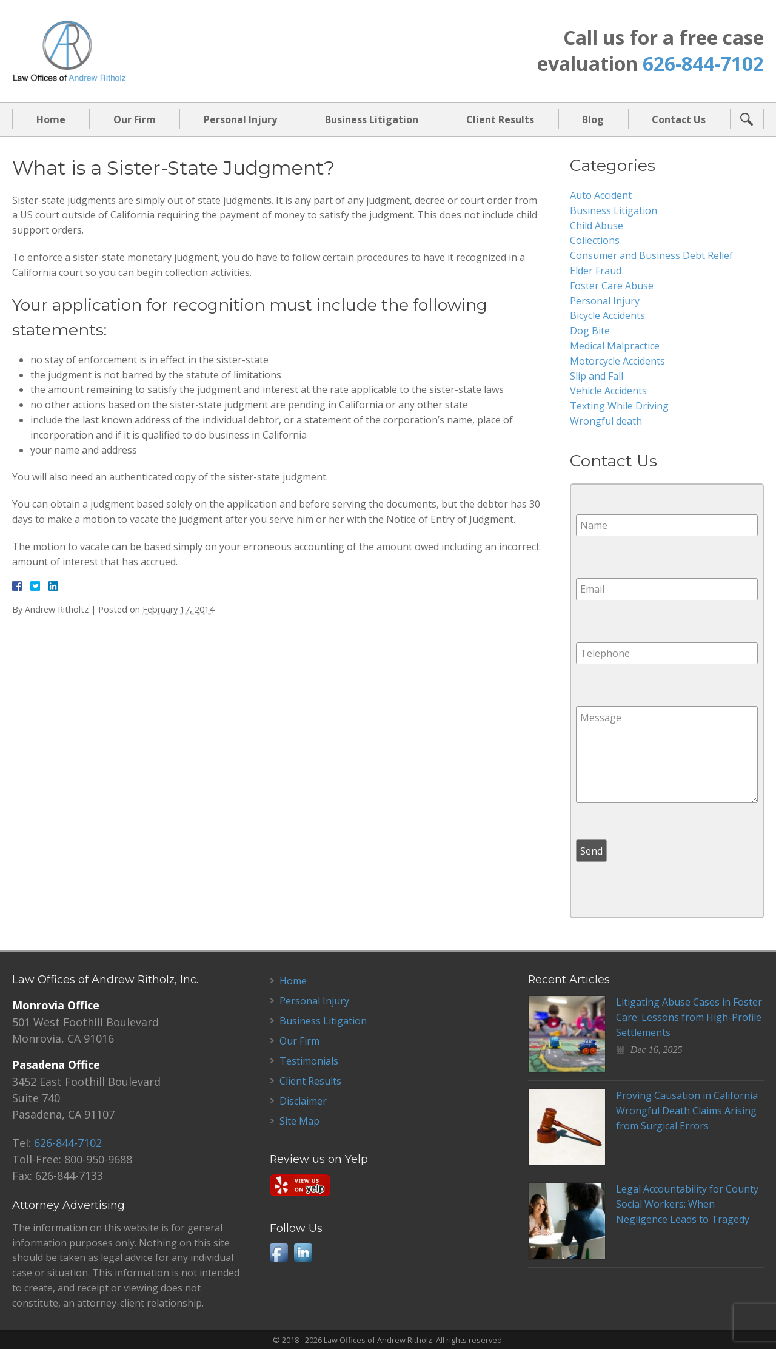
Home (50, 119)
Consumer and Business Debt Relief (651, 255)
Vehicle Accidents (608, 390)
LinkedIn (303, 1252)
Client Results (500, 119)
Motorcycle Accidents (617, 361)
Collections (595, 240)
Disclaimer (303, 1101)
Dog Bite (590, 330)
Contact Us (679, 119)
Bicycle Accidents (607, 315)
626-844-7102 (703, 63)
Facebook (279, 1252)
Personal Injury (240, 119)
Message (667, 754)
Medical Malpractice (615, 345)
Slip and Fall (596, 376)
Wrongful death (606, 421)
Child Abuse (596, 225)
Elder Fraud (595, 270)
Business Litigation (371, 119)
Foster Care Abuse (612, 285)
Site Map (299, 1121)
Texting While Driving (619, 405)
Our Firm (134, 119)
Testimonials (308, 1061)
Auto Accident (601, 195)
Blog (593, 119)
